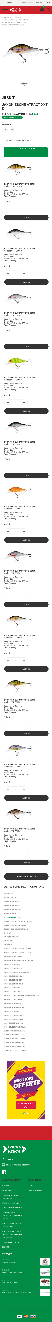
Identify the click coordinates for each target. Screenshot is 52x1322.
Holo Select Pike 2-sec (14, 1015)
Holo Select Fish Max (13, 984)
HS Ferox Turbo (11, 937)
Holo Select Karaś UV (13, 999)
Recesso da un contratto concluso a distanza (12, 1216)
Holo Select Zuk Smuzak (15, 1027)
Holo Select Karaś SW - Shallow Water (21, 996)
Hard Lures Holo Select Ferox (17, 952)
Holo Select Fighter (13, 980)
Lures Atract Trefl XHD (14, 1046)
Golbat (7, 933)
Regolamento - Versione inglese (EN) (12, 1196)
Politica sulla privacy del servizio (11, 1225)
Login (30, 1186)
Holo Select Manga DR (14, 1007)
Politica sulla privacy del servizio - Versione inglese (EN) (12, 1234)
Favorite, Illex (8, 1262)
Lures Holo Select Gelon (15, 1050)
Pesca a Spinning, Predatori (14, 20)
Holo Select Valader (13, 1023)
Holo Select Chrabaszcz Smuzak (18, 960)
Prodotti (19, 17)
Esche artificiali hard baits (14, 22)
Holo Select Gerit (12, 988)
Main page (6, 1186)
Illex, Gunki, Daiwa (10, 1282)
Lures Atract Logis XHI (14, 1035)
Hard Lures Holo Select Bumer (17, 949)
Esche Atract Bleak (13, 905)
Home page (6, 17)
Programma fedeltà (10, 1242)
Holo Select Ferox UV (13, 976)
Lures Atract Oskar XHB (14, 1039)
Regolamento (8, 1190)
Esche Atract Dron (12, 909)
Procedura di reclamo (12, 1208)
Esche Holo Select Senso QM (16, 929)
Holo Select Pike (11, 1011)
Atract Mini (9, 894)
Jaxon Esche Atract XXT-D (13, 25)
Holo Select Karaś (12, 992)
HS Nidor (8, 945)
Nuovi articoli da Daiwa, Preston (16, 1293)
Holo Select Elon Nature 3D (16, 972)
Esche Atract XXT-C (12, 913)
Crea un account (35, 1190)
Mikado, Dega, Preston (12, 1272)
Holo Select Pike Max (13, 1019)
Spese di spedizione (10, 1203)
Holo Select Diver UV (13, 968)
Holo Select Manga (12, 1003)
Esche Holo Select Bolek (15, 925)
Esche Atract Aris (12, 902)
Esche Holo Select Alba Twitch (18, 921)
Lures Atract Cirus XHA (14, 1031)
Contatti (5, 1247)
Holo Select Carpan (13, 956)
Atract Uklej (10, 898)
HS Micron (8, 941)
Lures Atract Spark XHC (14, 1043)
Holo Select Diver (12, 964)
